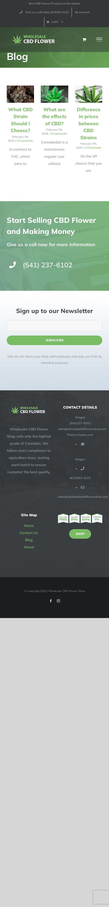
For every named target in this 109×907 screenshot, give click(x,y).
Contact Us (29, 532)
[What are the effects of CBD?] (54, 94)
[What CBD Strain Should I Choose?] (20, 94)
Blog (29, 540)
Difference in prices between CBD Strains (88, 123)
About (29, 547)
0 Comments (25, 140)
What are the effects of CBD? (54, 116)
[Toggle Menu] (99, 39)
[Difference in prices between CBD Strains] (88, 94)
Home (29, 525)
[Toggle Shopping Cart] (84, 39)
